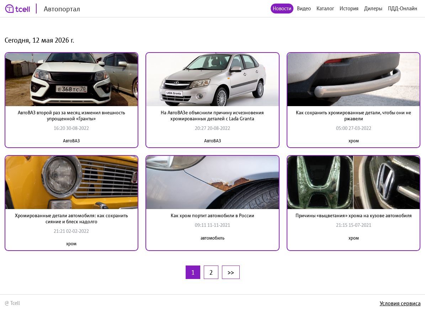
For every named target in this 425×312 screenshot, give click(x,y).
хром (354, 140)
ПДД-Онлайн (402, 8)
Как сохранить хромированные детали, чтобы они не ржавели (353, 115)
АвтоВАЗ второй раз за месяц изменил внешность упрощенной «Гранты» (71, 115)
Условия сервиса (400, 303)
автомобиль (212, 238)
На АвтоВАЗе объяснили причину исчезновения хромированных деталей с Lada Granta (212, 115)
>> (231, 272)
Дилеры (373, 8)
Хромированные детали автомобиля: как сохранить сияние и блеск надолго (71, 218)
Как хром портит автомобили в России (212, 215)
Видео (304, 8)
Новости (282, 8)
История (349, 8)
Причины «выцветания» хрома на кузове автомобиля (354, 215)
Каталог (325, 8)
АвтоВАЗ (71, 140)
